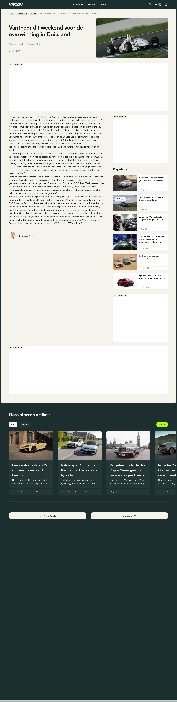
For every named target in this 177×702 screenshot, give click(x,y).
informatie (22, 13)
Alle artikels (47, 515)
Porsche (174, 492)
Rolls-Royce (126, 492)
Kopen (91, 4)
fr (158, 4)
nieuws (33, 13)
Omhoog (129, 515)
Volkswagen (78, 492)
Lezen (103, 4)
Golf (86, 492)
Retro (136, 492)
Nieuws (25, 424)
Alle (13, 424)
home (11, 13)
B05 (37, 492)
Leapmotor (29, 492)
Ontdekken (77, 4)
